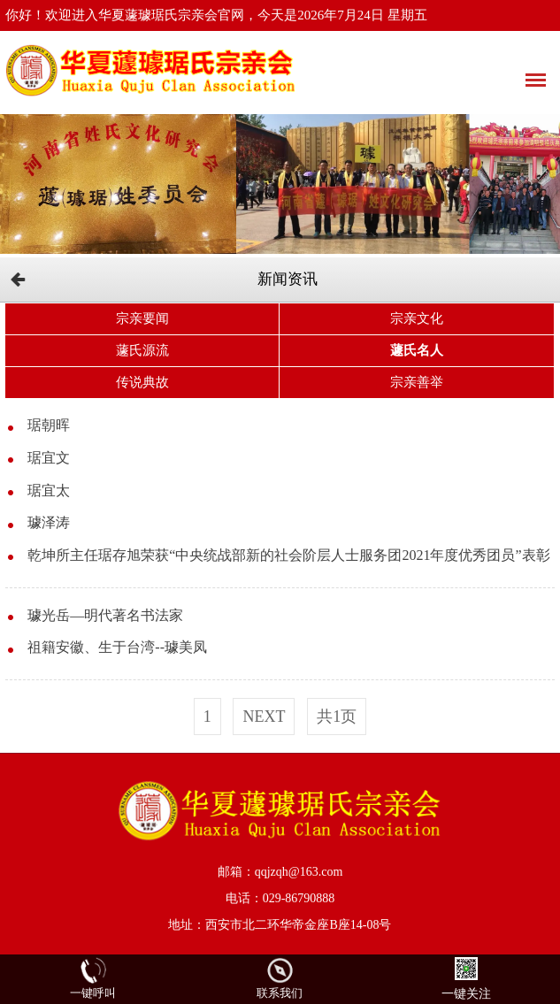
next (263, 716)
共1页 (337, 716)
